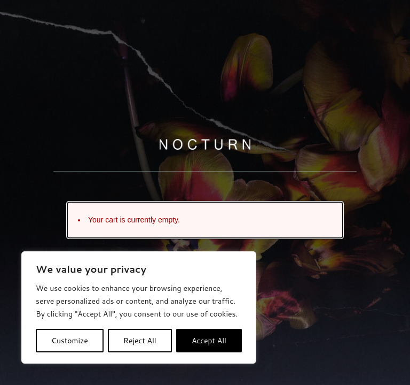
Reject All (139, 340)
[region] (138, 307)
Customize (69, 340)
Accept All (209, 340)
